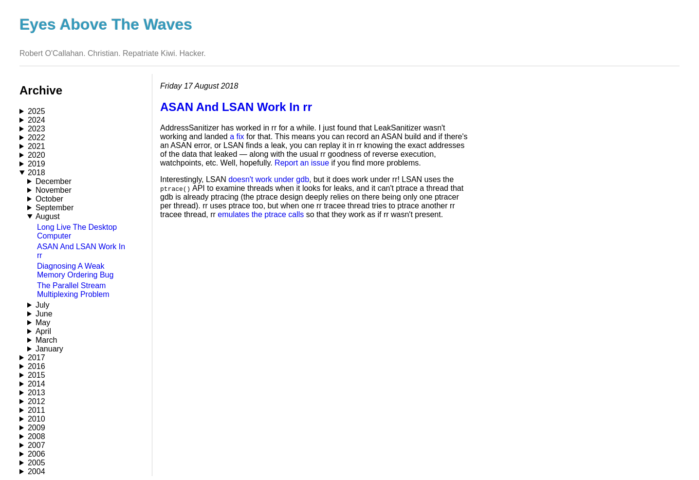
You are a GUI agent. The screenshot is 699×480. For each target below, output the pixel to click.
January (49, 349)
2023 (36, 129)
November (54, 190)
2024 (36, 120)
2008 (36, 436)
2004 (36, 471)
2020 (36, 155)
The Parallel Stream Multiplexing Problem (73, 289)
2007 (36, 445)
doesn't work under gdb (268, 179)
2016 (36, 366)
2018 (36, 172)
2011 (36, 410)
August (48, 216)
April (43, 331)
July (42, 305)
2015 (36, 375)
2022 (36, 137)
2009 (36, 428)
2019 (36, 164)
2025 (36, 111)
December (54, 181)
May (43, 322)
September (55, 207)
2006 (36, 454)
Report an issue (302, 163)
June (44, 314)
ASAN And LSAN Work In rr (236, 106)
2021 (36, 146)
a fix (237, 136)
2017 (36, 357)
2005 (36, 463)
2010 (36, 419)
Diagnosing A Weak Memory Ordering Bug (75, 270)
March (46, 340)
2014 (36, 384)
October (49, 199)
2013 (36, 392)
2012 (36, 401)
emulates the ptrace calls (261, 214)
